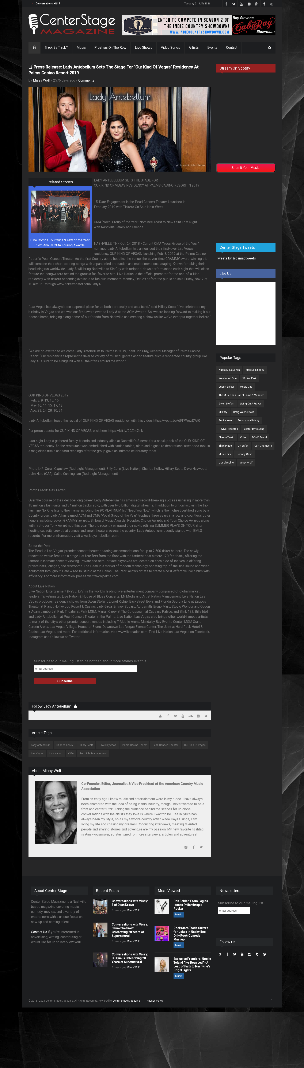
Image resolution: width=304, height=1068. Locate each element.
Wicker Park (249, 378)
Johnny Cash (244, 454)
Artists (194, 48)
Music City (246, 386)
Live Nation (55, 753)
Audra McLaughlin (229, 369)
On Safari (243, 445)
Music (81, 48)
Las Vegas (37, 753)
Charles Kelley (64, 745)
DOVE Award (259, 437)
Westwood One (228, 378)
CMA (71, 753)
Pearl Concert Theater (165, 745)
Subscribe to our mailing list (240, 903)
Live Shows (143, 48)
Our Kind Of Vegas (195, 745)
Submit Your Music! (245, 167)
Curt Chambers (263, 445)
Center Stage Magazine (126, 1000)
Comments (86, 80)
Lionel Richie (226, 462)
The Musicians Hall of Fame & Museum (241, 395)
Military (223, 412)
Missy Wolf (41, 80)
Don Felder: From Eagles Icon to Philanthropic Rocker (191, 904)
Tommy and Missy (248, 420)
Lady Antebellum (40, 745)
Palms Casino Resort (134, 745)
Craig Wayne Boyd (243, 412)
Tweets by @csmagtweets (236, 258)
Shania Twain (226, 437)
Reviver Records (228, 428)
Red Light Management (93, 753)
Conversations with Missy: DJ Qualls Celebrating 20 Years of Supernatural (130, 958)
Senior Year (225, 420)
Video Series (170, 48)
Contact (231, 48)
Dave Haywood (107, 745)
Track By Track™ (56, 48)
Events (212, 48)
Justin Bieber (226, 386)
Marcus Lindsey (255, 369)
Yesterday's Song (254, 428)
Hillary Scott (86, 745)
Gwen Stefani (226, 403)
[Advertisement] (248, 207)
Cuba (243, 437)
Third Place (225, 445)
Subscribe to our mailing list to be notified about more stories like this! (91, 661)
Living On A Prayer (250, 403)
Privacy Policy (155, 1000)
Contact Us (39, 932)
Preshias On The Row (110, 48)
